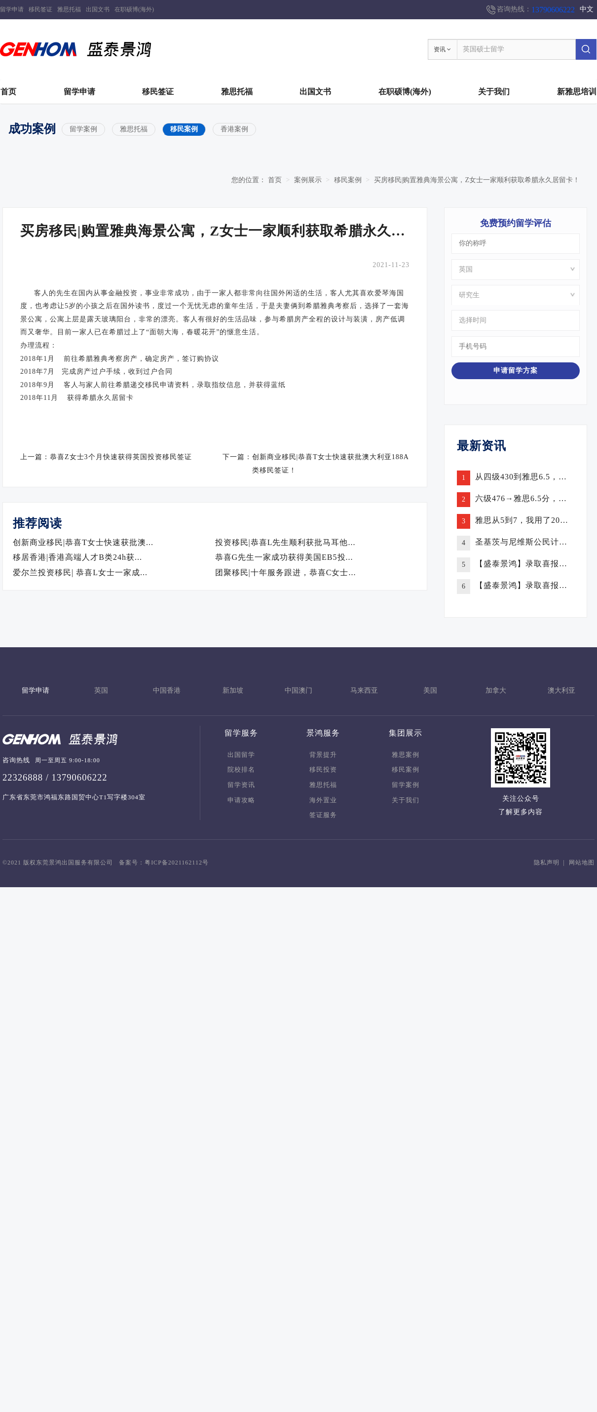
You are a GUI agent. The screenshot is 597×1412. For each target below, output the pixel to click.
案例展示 (308, 180)
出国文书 (98, 9)
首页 (8, 91)
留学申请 (12, 9)
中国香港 (167, 690)
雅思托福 (69, 9)
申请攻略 (241, 800)
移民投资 (323, 769)
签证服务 (323, 815)
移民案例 (184, 129)
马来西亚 (364, 690)
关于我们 (494, 91)
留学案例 (83, 129)
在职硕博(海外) (134, 9)
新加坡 (233, 690)
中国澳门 (298, 690)
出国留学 (241, 754)
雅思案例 (405, 754)
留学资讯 (241, 785)
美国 (430, 690)
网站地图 (582, 862)
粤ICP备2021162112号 (177, 862)
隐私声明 (547, 862)
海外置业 (323, 800)
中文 (587, 9)
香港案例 (234, 129)
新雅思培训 (577, 91)
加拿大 (495, 690)
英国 (101, 690)
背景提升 (323, 754)
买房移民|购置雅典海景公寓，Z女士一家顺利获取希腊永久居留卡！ (477, 180)
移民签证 (40, 9)
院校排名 (241, 769)
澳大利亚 (561, 690)
